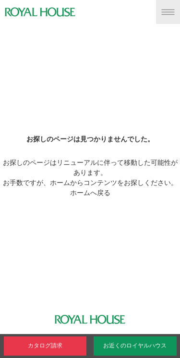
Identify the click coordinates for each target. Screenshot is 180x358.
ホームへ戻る (90, 192)
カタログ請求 (45, 345)
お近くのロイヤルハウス (135, 345)
